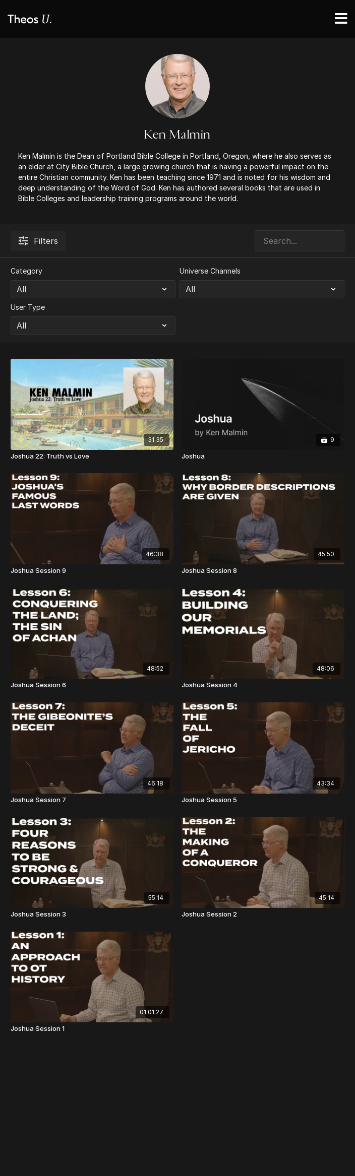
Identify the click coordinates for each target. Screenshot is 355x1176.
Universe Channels (210, 271)
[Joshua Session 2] (263, 914)
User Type (28, 307)
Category (26, 271)
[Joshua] (263, 456)
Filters (38, 241)
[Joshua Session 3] (92, 914)
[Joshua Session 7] (92, 800)
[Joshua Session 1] (92, 1029)
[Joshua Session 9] (92, 571)
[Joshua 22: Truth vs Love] (92, 456)
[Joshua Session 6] (92, 685)
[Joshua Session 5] (263, 800)
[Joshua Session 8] (263, 571)
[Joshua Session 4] (263, 685)
